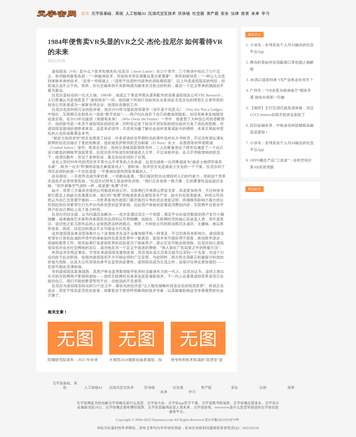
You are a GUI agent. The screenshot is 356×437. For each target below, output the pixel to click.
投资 (245, 13)
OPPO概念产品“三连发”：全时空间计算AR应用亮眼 (281, 163)
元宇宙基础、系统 (107, 13)
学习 (265, 13)
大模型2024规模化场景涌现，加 (135, 360)
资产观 (213, 13)
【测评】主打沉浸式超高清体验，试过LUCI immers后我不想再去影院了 (282, 111)
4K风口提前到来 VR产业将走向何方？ (281, 80)
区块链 (184, 13)
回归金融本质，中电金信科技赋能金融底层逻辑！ (282, 128)
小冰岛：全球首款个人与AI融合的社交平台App (282, 48)
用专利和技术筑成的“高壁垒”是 (197, 360)
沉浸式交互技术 (162, 13)
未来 (255, 13)
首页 (85, 13)
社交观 (198, 13)
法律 (235, 13)
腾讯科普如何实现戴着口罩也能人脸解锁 (282, 65)
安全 (225, 13)
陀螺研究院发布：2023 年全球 (73, 360)
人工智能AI (136, 13)
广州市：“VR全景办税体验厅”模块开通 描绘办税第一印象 (280, 93)
